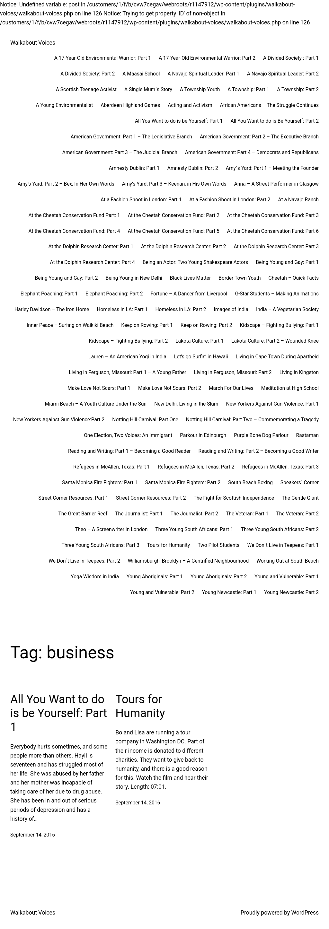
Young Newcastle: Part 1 (229, 592)
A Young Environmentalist (64, 105)
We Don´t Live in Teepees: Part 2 (84, 561)
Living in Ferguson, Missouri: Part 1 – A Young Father (127, 372)
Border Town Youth (239, 278)
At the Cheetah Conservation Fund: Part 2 (173, 215)
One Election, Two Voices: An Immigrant (128, 435)
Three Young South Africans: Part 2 (280, 529)
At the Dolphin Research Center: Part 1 (90, 247)
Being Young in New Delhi (133, 278)
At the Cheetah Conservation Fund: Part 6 (273, 231)
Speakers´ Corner (299, 483)
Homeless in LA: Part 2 (180, 309)
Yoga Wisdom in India (95, 577)
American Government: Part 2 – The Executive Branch (259, 137)
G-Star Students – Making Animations (277, 294)
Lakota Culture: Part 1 (199, 341)
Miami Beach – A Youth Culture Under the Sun (96, 404)
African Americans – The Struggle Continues (269, 105)
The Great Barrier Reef (82, 514)
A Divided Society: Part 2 (87, 74)
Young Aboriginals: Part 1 (155, 577)
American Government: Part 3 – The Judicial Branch (119, 152)
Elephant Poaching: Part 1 (49, 294)
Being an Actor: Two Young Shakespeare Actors (195, 262)
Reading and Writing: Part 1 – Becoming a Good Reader (129, 451)
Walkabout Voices (32, 42)
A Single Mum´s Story (148, 89)
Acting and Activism (190, 105)
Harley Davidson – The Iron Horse (51, 309)
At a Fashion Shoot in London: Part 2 (229, 200)
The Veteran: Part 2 (297, 514)
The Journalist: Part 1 (139, 514)
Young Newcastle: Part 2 (291, 592)
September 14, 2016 (32, 835)
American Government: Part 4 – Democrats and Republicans (252, 152)
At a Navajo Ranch (298, 200)
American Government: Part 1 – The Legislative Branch (131, 137)
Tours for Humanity (168, 545)
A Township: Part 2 (298, 89)
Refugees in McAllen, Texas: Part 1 (111, 467)
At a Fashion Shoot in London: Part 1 (141, 200)
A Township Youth (200, 89)
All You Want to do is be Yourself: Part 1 (179, 121)
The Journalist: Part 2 (194, 514)
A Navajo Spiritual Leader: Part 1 (203, 74)
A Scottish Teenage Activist (86, 89)
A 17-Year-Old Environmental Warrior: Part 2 (207, 58)
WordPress (305, 912)
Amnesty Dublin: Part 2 (192, 168)
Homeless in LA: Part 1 (122, 309)
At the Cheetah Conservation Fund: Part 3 (273, 215)
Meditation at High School (290, 388)
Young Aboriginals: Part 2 (219, 577)
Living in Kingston (299, 372)
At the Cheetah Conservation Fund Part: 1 (74, 215)
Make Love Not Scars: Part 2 (169, 388)
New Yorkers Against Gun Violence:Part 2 (59, 420)
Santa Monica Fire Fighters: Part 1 (99, 483)
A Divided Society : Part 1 (291, 58)
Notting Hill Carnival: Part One (145, 420)
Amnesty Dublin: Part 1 (134, 168)
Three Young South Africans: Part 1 (194, 529)
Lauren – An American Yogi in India (127, 357)
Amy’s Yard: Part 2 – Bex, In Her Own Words (66, 184)
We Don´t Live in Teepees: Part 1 (283, 545)
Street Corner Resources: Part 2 (151, 498)
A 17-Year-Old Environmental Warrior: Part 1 (102, 58)
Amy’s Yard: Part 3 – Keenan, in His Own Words (174, 184)
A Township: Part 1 (248, 89)
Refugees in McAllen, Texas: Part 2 (196, 467)
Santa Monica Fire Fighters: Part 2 (182, 483)
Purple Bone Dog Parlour (261, 435)
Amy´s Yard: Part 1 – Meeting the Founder (272, 168)
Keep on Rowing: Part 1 (147, 325)
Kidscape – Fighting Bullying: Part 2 (128, 341)
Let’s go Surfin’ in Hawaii (201, 357)
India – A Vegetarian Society (287, 309)
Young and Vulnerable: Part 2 (162, 592)
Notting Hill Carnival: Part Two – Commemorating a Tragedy (252, 420)
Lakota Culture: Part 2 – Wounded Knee (275, 341)
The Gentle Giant (300, 498)
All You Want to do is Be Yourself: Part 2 (274, 121)
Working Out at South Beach (287, 561)
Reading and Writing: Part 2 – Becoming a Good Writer (259, 451)
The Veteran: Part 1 (247, 514)
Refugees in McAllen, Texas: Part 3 (280, 467)
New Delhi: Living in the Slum (186, 404)
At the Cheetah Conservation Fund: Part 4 (74, 231)
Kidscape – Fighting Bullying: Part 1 (279, 325)
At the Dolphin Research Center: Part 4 (92, 262)
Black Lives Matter (190, 278)
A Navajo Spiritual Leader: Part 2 (283, 74)
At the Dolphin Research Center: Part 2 (183, 247)
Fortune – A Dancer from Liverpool (189, 294)
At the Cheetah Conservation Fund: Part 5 (173, 231)
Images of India (231, 309)
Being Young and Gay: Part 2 (66, 278)
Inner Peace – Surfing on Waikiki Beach (70, 325)
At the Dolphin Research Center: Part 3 (276, 247)
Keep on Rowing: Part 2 (206, 325)
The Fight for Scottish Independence (233, 498)
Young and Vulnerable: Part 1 (286, 577)
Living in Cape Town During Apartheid (277, 357)
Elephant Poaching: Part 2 (114, 294)
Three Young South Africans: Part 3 (100, 545)
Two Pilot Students (218, 545)
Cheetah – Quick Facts (294, 278)
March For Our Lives (231, 388)
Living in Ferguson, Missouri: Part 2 (233, 372)
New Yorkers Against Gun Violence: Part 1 (272, 404)
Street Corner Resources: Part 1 (73, 498)
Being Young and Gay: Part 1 (287, 262)
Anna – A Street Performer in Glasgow (276, 184)
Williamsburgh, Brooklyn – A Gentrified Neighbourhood (188, 561)
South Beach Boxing (250, 483)
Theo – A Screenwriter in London (111, 529)
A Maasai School (141, 74)
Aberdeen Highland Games (130, 105)
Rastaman (307, 435)
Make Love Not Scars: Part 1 (98, 388)
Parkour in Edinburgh (203, 435)
